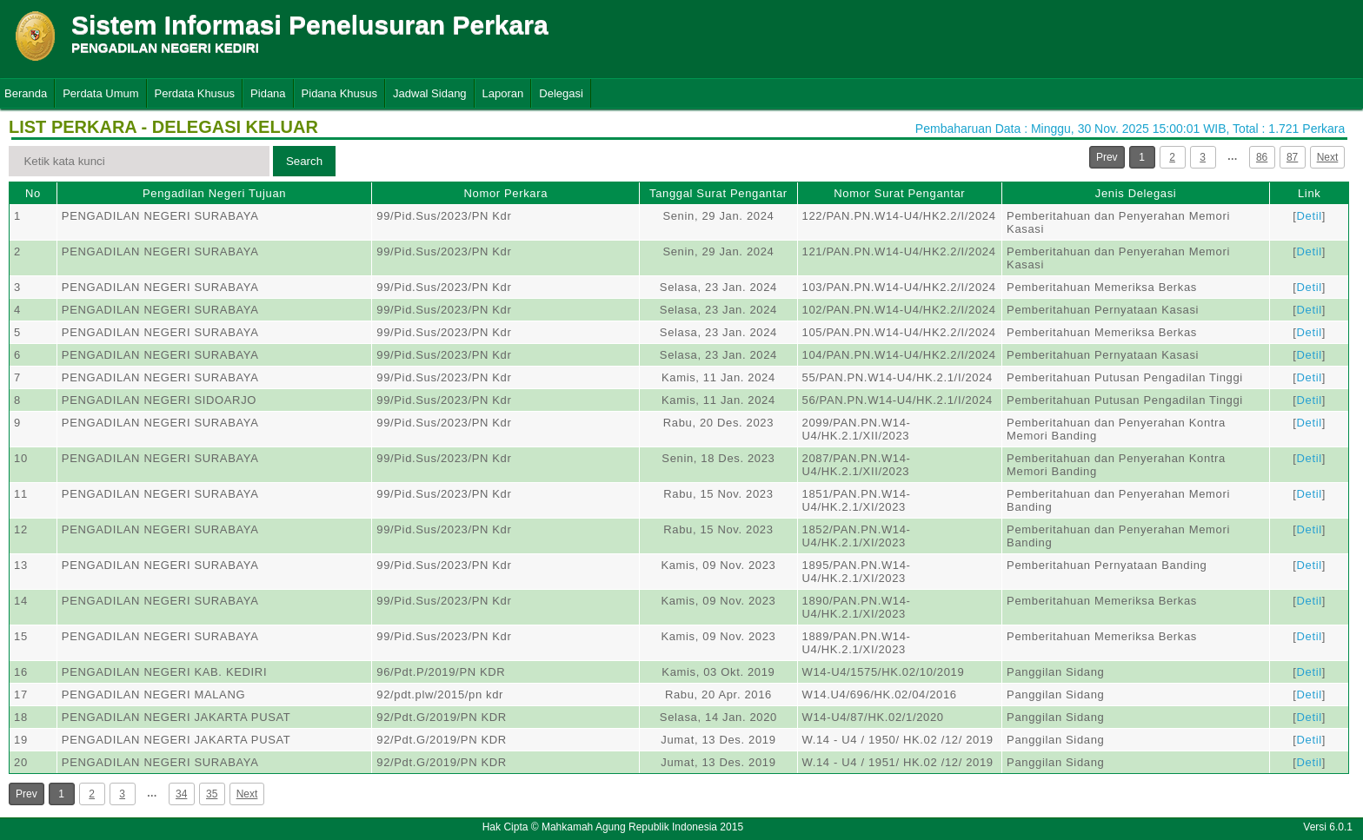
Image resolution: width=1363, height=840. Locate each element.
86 (1261, 157)
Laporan (503, 93)
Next (1328, 157)
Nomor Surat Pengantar (899, 193)
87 (1292, 157)
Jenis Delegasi (1136, 193)
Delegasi (561, 93)
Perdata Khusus (195, 93)
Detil (1309, 215)
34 (181, 794)
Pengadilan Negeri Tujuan (214, 193)
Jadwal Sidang (430, 93)
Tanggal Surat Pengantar (718, 193)
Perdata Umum (100, 93)
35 (211, 794)
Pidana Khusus (339, 93)
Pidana (267, 93)
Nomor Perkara (505, 193)
